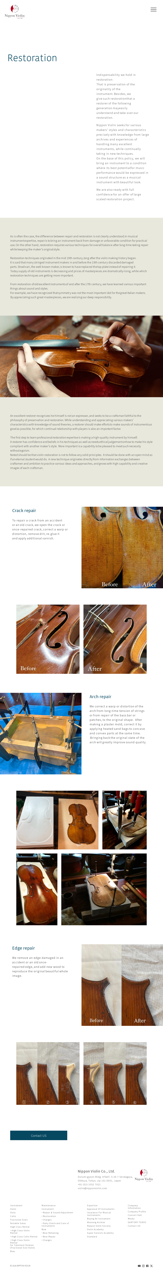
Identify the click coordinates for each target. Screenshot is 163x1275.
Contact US (38, 1135)
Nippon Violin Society (99, 1225)
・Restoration (49, 1216)
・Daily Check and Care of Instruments (55, 1224)
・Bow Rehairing (50, 1232)
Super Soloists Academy (100, 1232)
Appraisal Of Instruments (101, 1208)
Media (131, 1218)
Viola (13, 1212)
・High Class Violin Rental (20, 1231)
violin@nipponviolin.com (92, 1188)
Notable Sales (18, 1223)
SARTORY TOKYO (137, 1222)
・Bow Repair (49, 1236)
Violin (13, 1208)
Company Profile (137, 1211)
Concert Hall (135, 1215)
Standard (92, 1236)
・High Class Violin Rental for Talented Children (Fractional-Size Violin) (22, 1244)
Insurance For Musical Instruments (99, 1213)
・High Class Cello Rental (23, 1236)
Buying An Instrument (98, 1218)
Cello (13, 1216)
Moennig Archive (96, 1222)
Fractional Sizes (19, 1219)
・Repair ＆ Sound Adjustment (57, 1212)
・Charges (47, 1219)
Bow (12, 1251)
